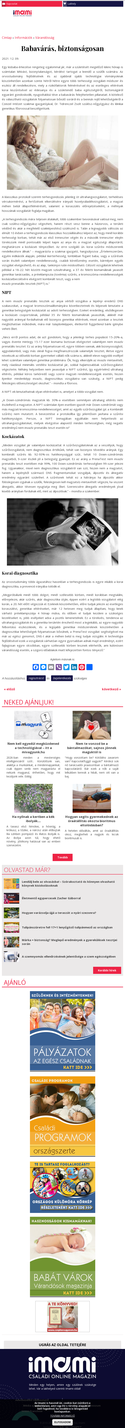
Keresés (112, 14)
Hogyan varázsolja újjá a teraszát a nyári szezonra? (59, 911)
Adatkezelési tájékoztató (32, 1398)
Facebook (120, 14)
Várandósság (40, 38)
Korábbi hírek (107, 968)
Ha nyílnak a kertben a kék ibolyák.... (33, 817)
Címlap (6, 38)
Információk (21, 38)
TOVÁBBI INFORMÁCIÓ (62, 1415)
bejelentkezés (62, 678)
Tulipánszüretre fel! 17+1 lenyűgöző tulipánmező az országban (67, 925)
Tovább (62, 855)
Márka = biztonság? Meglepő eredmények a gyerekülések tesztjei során (69, 940)
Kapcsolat (12, 3)
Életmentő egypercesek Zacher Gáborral (51, 896)
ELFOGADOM (62, 1422)
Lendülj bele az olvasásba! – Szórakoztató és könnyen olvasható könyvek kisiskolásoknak (68, 882)
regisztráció (36, 678)
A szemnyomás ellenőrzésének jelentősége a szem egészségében (69, 955)
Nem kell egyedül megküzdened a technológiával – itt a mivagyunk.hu (33, 747)
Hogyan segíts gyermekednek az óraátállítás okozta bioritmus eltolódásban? (91, 819)
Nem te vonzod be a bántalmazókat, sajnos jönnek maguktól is (91, 747)
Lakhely (72, 3)
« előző (9, 688)
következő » (112, 688)
